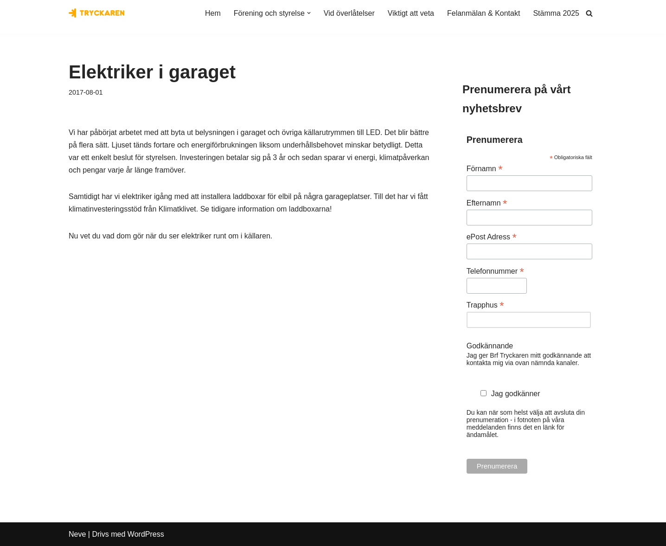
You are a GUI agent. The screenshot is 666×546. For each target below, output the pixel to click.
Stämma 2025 (556, 13)
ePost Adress (492, 236)
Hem (213, 13)
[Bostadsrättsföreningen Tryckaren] (96, 13)
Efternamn (487, 203)
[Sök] (589, 13)
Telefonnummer (495, 271)
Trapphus (485, 305)
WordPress (146, 534)
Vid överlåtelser (349, 13)
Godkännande (490, 346)
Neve (77, 534)
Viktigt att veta (411, 13)
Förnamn (485, 168)
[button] (309, 13)
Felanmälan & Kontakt (483, 13)
